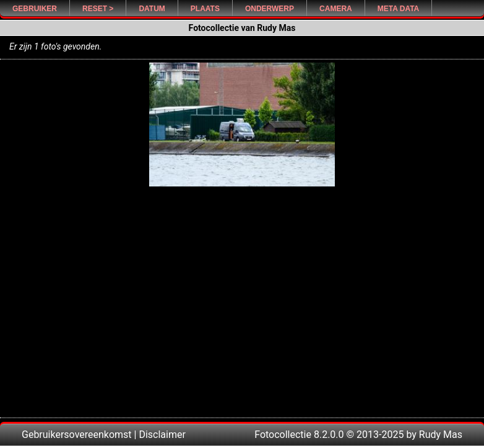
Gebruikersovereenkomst (77, 434)
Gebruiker (34, 8)
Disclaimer (162, 434)
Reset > (97, 8)
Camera (335, 8)
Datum (152, 8)
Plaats (205, 8)
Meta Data (399, 8)
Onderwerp (269, 8)
